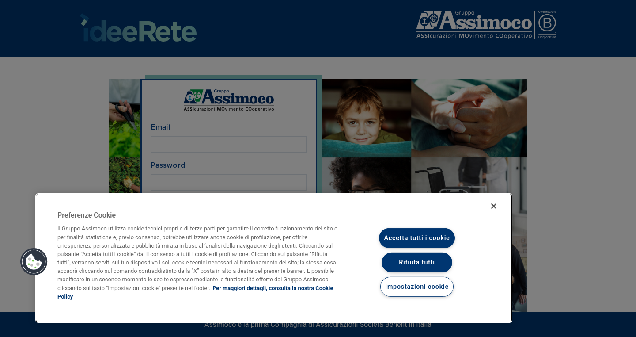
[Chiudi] (494, 206)
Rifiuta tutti (417, 262)
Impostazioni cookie (417, 286)
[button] (34, 262)
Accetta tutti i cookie (417, 238)
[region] (273, 258)
